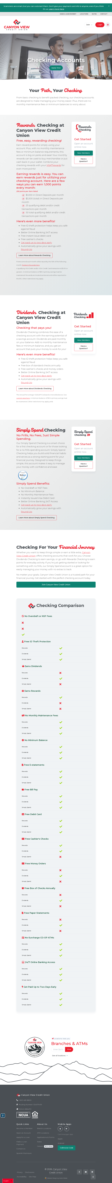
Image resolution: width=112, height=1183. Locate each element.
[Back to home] (17, 25)
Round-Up (26, 249)
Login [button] (100, 25)
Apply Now (56, 68)
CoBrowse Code (66, 1148)
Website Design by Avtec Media (57, 1178)
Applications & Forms (45, 1137)
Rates (39, 1142)
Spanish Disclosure (24, 1153)
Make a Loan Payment (21, 1143)
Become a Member (24, 1128)
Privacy (19, 1172)
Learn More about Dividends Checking (35, 388)
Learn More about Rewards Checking (34, 255)
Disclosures (29, 1172)
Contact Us (20, 1149)
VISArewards (53, 165)
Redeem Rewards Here (31, 265)
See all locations (59, 1056)
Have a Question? (83, 160)
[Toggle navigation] (107, 24)
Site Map (32, 1177)
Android (61, 1143)
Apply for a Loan (23, 1137)
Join (88, 25)
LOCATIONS (84, 14)
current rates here (23, 398)
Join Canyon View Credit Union (56, 585)
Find (69, 1049)
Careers (45, 1146)
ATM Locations (43, 1133)
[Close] (109, 6)
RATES (94, 14)
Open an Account (23, 1133)
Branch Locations (44, 1128)
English (6, 1181)
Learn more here (56, 9)
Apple (60, 1139)
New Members (83, 153)
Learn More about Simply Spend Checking (37, 518)
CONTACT (103, 14)
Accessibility (21, 1177)
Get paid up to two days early (36, 242)
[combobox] (7, 1181)
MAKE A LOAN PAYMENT (68, 14)
